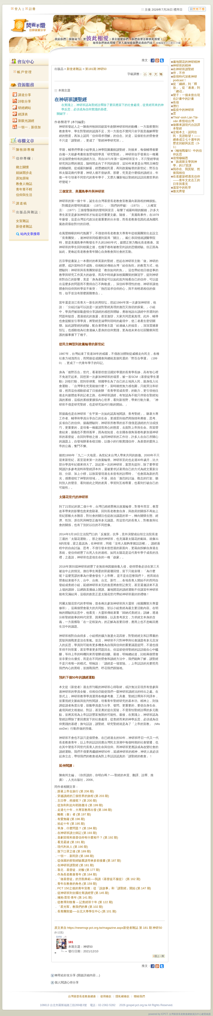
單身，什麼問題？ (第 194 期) (77, 828)
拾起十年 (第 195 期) (71, 823)
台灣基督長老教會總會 (82, 996)
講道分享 (22, 95)
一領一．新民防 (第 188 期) (75, 856)
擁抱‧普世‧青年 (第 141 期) (74, 897)
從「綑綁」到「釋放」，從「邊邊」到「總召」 (186, 87)
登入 (18, 9)
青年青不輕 (24, 189)
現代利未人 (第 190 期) (72, 846)
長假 (176, 102)
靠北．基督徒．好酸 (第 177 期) (78, 870)
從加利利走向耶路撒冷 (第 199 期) (80, 805)
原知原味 (22, 178)
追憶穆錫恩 (180, 158)
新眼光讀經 (23, 121)
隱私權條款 (122, 996)
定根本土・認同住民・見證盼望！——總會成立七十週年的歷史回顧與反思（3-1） (186, 139)
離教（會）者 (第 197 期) (74, 814)
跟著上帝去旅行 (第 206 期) (75, 791)
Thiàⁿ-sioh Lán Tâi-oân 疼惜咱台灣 (185, 119)
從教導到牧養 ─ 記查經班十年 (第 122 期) (85, 902)
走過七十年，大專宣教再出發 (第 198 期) (84, 810)
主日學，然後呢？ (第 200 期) (77, 800)
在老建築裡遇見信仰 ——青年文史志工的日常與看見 (186, 180)
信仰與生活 (24, 195)
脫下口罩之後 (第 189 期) (74, 851)
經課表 (20, 114)
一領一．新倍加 (27, 127)
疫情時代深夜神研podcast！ (185, 78)
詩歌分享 (22, 101)
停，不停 (179, 73)
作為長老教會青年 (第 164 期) (77, 874)
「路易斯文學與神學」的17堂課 (185, 163)
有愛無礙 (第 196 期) (71, 819)
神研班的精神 (182, 65)
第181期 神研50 (95, 69)
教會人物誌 (24, 184)
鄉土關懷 (22, 167)
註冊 (32, 9)
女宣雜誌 (22, 221)
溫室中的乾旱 (182, 187)
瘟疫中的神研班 (183, 109)
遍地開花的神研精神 (186, 61)
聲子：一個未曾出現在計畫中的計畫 (186, 96)
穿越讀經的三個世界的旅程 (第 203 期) (83, 796)
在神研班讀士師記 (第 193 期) (77, 833)
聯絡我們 (139, 996)
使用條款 (105, 996)
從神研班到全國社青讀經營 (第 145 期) (83, 893)
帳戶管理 (24, 72)
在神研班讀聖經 (183, 69)
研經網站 (22, 108)
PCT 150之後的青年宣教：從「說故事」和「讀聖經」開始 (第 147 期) (104, 888)
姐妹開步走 (24, 172)
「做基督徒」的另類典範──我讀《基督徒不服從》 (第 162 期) (99, 879)
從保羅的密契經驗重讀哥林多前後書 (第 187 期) (89, 860)
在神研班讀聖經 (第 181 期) (75, 865)
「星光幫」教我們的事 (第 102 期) (80, 906)
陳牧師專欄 (25, 149)
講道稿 (21, 203)
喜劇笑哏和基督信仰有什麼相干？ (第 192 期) (87, 837)
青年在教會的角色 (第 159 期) (77, 883)
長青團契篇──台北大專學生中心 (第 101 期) (86, 911)
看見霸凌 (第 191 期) (71, 842)
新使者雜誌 (24, 226)
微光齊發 (179, 191)
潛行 (176, 106)
